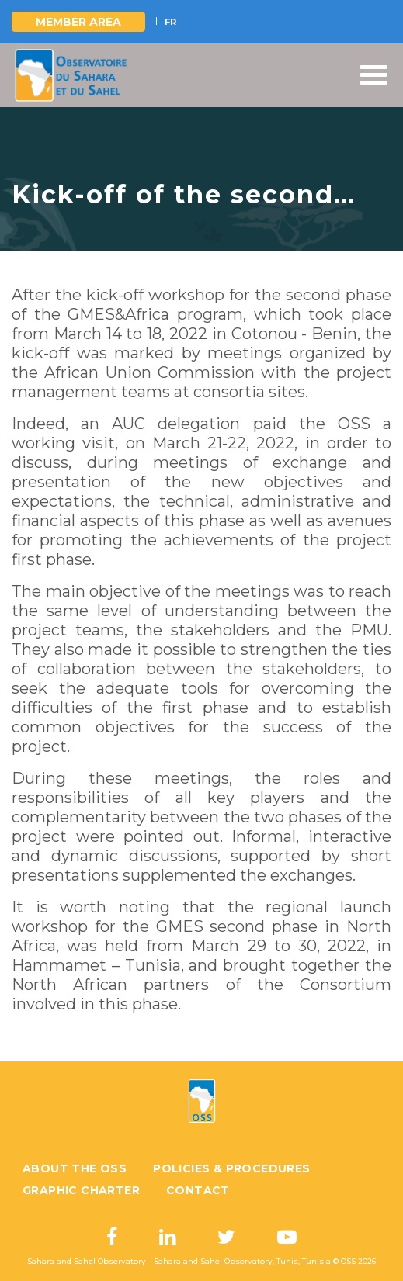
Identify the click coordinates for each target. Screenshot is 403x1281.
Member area (78, 22)
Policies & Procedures (231, 1168)
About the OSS (75, 1168)
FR (170, 21)
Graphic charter (81, 1190)
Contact (198, 1190)
